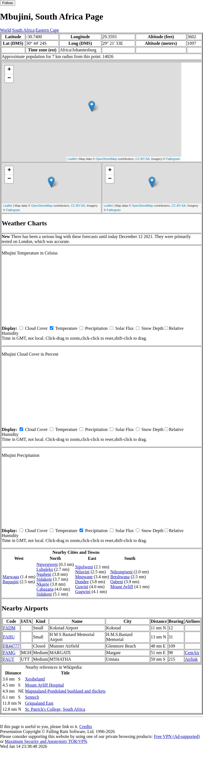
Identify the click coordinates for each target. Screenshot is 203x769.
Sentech (32, 697)
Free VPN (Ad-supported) (177, 736)
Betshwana (120, 576)
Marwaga (10, 576)
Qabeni (116, 581)
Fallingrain (173, 159)
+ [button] (9, 70)
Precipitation (96, 328)
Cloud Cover (36, 328)
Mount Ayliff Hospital (44, 685)
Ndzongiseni (121, 571)
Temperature (66, 328)
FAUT (8, 659)
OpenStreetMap (106, 159)
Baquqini (10, 581)
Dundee (82, 581)
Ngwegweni (47, 564)
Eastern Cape (47, 30)
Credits (85, 726)
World (5, 30)
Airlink (191, 659)
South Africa (23, 30)
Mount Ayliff (121, 586)
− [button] (9, 78)
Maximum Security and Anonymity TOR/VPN (46, 741)
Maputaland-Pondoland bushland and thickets (65, 691)
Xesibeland (35, 679)
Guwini (81, 586)
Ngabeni (44, 574)
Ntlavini (82, 571)
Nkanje (43, 584)
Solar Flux (124, 328)
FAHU (9, 637)
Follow (7, 3)
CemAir (192, 652)
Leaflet (72, 159)
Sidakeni (44, 579)
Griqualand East (39, 703)
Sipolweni (84, 567)
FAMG (9, 652)
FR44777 (11, 646)
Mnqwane (84, 576)
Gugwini (82, 591)
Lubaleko (45, 569)
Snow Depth (152, 328)
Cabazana (45, 589)
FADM (9, 628)
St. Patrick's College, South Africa (55, 709)
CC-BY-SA (142, 159)
